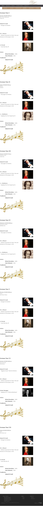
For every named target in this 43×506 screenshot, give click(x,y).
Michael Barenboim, (9, 53)
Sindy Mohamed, (9, 55)
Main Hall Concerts (7, 497)
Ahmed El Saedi (9, 59)
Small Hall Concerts (7, 498)
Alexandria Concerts (7, 499)
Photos (23, 497)
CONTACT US (26, 5)
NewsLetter (33, 498)
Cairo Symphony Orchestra (7, 502)
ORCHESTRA (8, 5)
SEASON (13, 5)
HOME (3, 5)
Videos (23, 498)
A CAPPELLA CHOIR (19, 5)
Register (32, 497)
